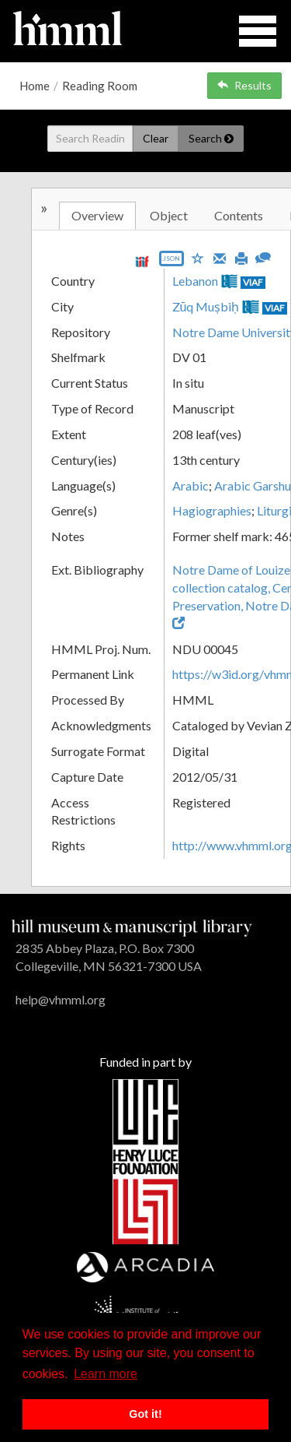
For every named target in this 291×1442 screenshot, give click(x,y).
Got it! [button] (145, 1414)
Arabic (190, 485)
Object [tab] (169, 215)
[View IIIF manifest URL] (142, 261)
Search (211, 138)
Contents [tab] (238, 215)
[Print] (241, 257)
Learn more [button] (105, 1373)
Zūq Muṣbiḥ (206, 306)
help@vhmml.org (61, 999)
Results (244, 85)
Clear (155, 138)
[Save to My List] (198, 257)
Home (34, 86)
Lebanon (195, 280)
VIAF (253, 282)
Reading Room (99, 86)
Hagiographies (211, 510)
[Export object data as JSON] (171, 262)
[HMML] (132, 926)
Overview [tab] (97, 215)
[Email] (219, 257)
